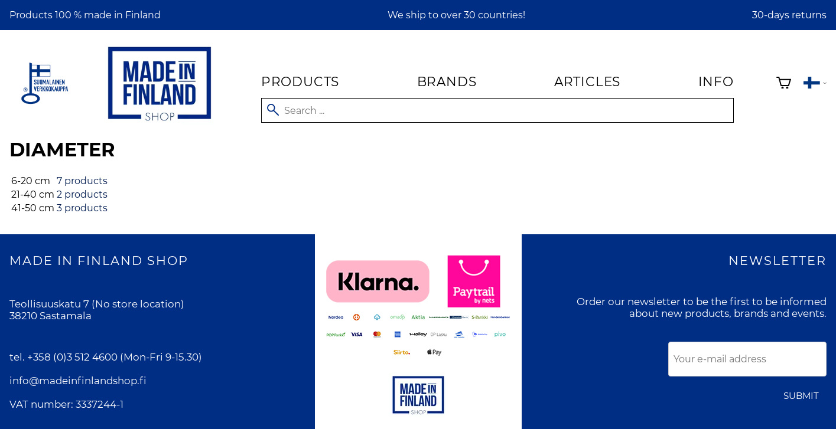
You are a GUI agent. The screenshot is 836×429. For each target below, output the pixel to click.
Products (300, 81)
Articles (587, 81)
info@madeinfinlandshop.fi (78, 381)
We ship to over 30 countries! (456, 15)
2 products (82, 194)
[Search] (497, 110)
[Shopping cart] (783, 84)
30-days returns (789, 15)
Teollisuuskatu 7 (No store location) (96, 304)
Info (716, 81)
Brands (447, 81)
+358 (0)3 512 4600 (72, 357)
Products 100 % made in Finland (85, 15)
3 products (82, 208)
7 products (82, 180)
